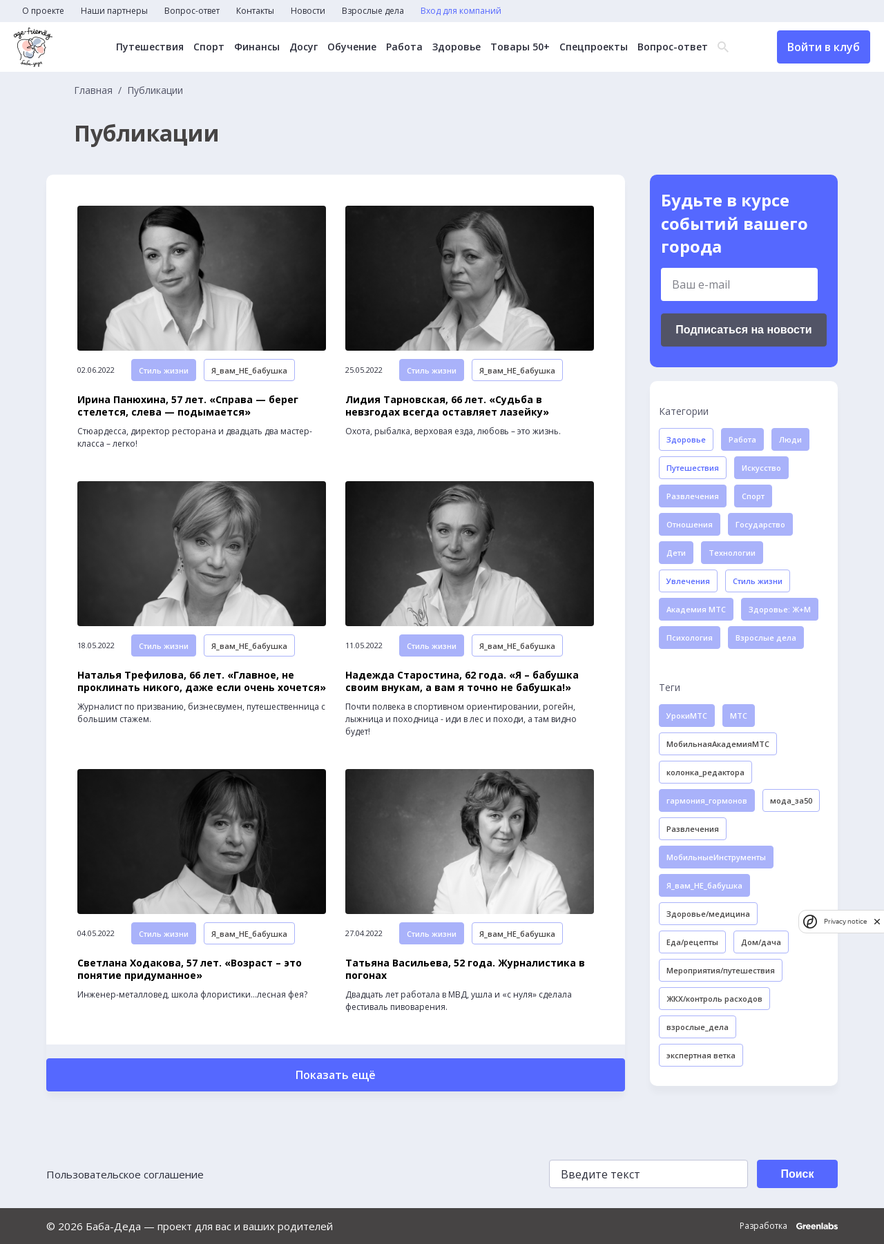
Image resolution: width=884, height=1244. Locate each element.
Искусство (761, 468)
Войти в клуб (823, 47)
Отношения (689, 524)
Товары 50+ (519, 47)
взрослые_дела (697, 1027)
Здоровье (456, 47)
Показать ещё (336, 1074)
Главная (93, 90)
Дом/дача (761, 942)
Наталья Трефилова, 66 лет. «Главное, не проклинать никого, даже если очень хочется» (201, 681)
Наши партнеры (114, 11)
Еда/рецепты (692, 942)
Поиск (797, 1174)
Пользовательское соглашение (125, 1174)
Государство (760, 524)
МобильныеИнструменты (716, 857)
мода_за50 (791, 800)
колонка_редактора (705, 772)
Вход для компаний (461, 11)
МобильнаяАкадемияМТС (717, 744)
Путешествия (149, 47)
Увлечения (688, 581)
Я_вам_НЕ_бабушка (249, 370)
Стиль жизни (164, 370)
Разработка (789, 1226)
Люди (790, 439)
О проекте (43, 11)
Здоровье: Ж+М (780, 609)
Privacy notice (845, 921)
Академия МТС (696, 609)
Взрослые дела (373, 11)
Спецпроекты (593, 47)
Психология (689, 637)
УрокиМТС (686, 715)
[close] (877, 921)
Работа (403, 47)
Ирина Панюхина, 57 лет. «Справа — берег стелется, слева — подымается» (187, 405)
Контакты (255, 11)
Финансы (256, 47)
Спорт (208, 47)
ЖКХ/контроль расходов (714, 998)
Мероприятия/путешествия (720, 970)
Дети (676, 552)
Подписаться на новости (743, 330)
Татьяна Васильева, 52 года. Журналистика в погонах (465, 969)
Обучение (351, 47)
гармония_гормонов (706, 800)
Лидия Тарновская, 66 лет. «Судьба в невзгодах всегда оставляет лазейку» (447, 405)
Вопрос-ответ (192, 11)
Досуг (303, 47)
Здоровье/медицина (708, 913)
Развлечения (692, 496)
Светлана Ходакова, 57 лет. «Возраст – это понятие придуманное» (189, 969)
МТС (738, 715)
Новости (308, 11)
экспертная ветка (701, 1055)
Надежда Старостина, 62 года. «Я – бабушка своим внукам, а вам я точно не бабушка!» (462, 681)
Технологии (732, 552)
